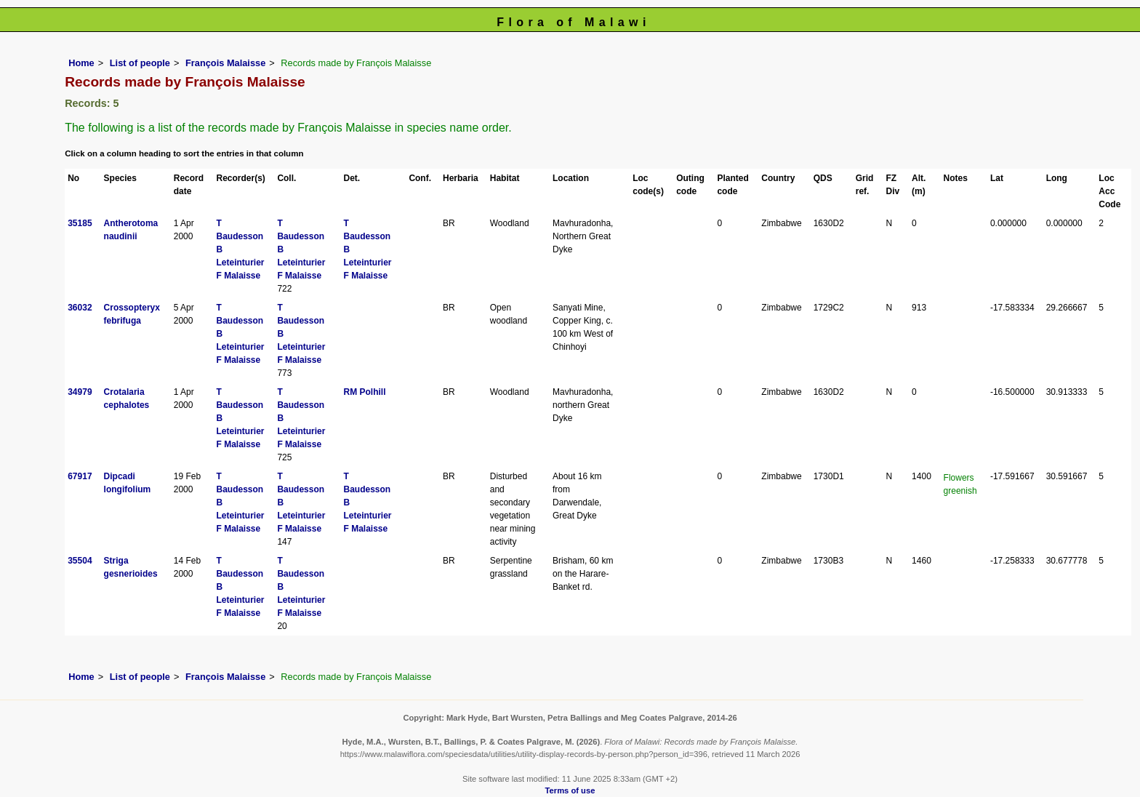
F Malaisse (238, 276)
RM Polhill (364, 392)
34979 (80, 392)
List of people (140, 62)
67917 (80, 476)
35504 (80, 561)
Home (81, 62)
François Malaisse (225, 62)
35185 (80, 223)
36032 (80, 308)
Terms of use (570, 790)
